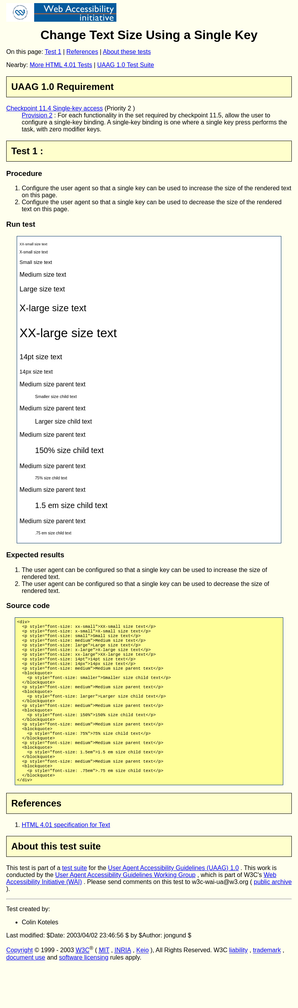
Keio (142, 991)
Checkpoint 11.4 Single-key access (54, 108)
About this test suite (56, 887)
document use (25, 998)
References (82, 51)
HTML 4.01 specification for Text (66, 865)
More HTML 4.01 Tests (60, 65)
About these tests (127, 51)
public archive (273, 922)
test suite (74, 908)
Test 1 (53, 51)
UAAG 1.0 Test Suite (125, 65)
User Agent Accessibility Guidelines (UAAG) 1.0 (173, 908)
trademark (267, 991)
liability (238, 991)
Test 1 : (27, 151)
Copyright (19, 991)
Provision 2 (37, 115)
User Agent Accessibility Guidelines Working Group (125, 915)
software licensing (83, 998)
